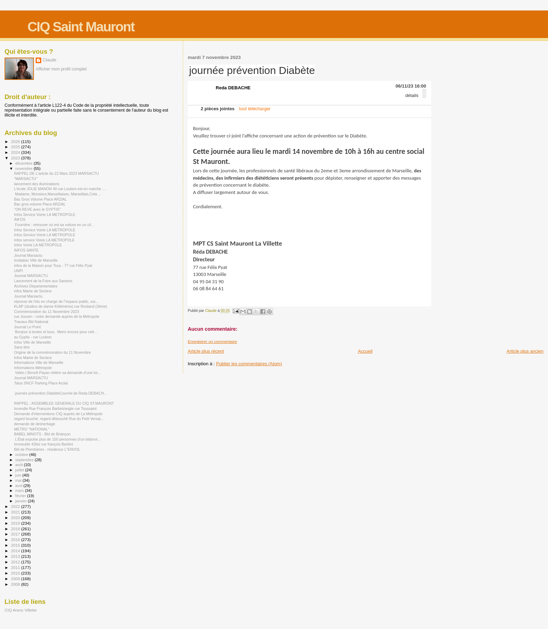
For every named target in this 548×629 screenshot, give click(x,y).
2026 (16, 141)
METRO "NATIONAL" (31, 429)
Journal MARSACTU (31, 276)
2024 (16, 152)
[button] (424, 93)
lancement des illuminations (36, 184)
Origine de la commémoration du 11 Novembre (52, 352)
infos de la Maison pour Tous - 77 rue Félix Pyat (53, 265)
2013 (16, 556)
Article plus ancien (525, 351)
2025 (16, 146)
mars (20, 490)
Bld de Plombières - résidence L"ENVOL (47, 449)
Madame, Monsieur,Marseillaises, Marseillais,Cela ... (57, 194)
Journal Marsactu (28, 255)
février (21, 496)
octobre (22, 454)
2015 (16, 545)
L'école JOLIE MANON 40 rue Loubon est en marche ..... (60, 189)
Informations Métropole (33, 368)
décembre (24, 163)
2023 (16, 158)
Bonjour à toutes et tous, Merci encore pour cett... (55, 332)
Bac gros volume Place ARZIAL (40, 204)
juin (18, 475)
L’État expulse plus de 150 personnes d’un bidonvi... (57, 439)
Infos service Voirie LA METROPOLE (44, 240)
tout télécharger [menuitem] (255, 108)
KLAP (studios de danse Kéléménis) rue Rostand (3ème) (60, 306)
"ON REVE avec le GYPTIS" (37, 209)
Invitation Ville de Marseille (36, 260)
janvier (21, 501)
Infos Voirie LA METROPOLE (38, 245)
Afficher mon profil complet (61, 69)
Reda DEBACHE (233, 87)
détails (412, 95)
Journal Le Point (27, 327)
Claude (49, 60)
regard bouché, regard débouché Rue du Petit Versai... (58, 419)
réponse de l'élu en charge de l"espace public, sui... (56, 301)
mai (19, 480)
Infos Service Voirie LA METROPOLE (44, 214)
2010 (16, 573)
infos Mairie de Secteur (33, 291)
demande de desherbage (34, 424)
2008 (16, 584)
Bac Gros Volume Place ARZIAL (40, 199)
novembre (24, 168)
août (19, 465)
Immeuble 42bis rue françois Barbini (43, 444)
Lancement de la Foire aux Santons (43, 281)
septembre (25, 460)
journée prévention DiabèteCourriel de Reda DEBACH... (60, 393)
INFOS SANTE (26, 250)
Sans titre (22, 347)
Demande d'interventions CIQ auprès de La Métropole (58, 414)
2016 (16, 539)
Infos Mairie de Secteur (33, 357)
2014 (16, 550)
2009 (16, 578)
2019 (16, 523)
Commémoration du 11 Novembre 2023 (46, 311)
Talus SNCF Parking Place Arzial (40, 383)
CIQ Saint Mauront (80, 26)
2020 (16, 517)
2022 (16, 506)
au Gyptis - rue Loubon (33, 337)
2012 (16, 562)
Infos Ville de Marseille (32, 342)
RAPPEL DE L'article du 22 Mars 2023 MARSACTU (56, 173)
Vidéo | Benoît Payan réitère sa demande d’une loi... (57, 372)
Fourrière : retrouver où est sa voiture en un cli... (54, 225)
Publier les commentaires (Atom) (249, 363)
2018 (16, 528)
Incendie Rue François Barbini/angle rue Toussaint (55, 408)
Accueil (365, 351)
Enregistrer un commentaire (212, 341)
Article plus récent (206, 351)
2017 (16, 534)
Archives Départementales (35, 286)
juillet (20, 470)
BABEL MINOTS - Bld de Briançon (42, 434)
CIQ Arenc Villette (21, 610)
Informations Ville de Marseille (38, 362)
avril (19, 486)
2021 (16, 512)
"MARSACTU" (25, 179)
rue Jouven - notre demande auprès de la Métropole (56, 316)
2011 (16, 567)
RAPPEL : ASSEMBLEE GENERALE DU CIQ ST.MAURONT (64, 403)
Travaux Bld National (31, 322)
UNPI (18, 271)
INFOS (19, 219)
